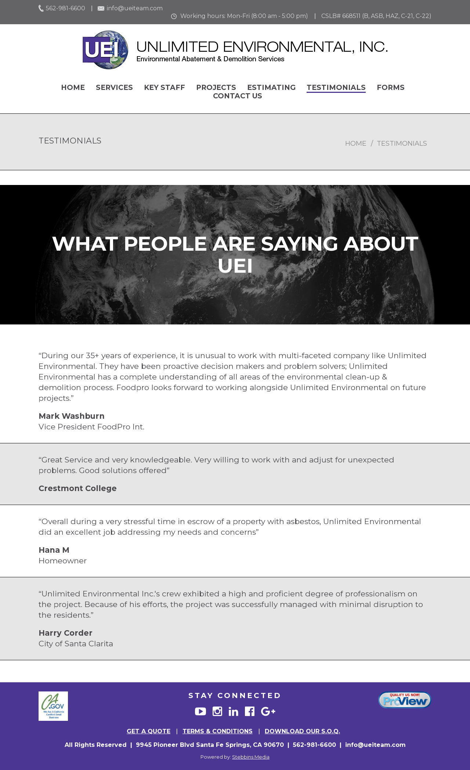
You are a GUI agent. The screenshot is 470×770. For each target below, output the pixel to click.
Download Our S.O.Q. (302, 731)
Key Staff (164, 87)
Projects (216, 87)
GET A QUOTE (148, 731)
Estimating (271, 87)
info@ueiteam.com (135, 8)
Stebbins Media (251, 757)
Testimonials (336, 87)
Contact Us (237, 96)
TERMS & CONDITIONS (217, 731)
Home (73, 87)
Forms (391, 87)
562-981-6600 (65, 8)
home (355, 143)
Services (114, 87)
